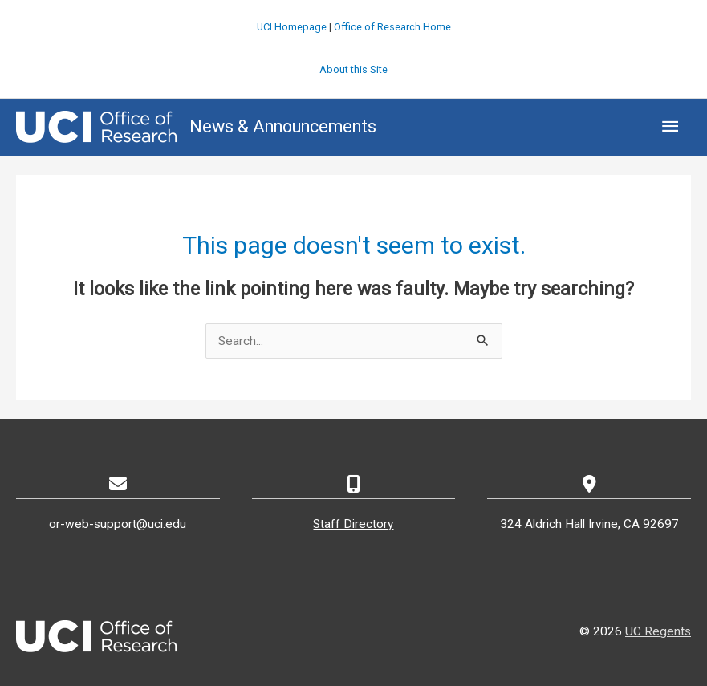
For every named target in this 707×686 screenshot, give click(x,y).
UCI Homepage (292, 27)
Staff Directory (353, 524)
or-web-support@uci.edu (117, 524)
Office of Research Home (392, 27)
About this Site (353, 69)
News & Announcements (282, 126)
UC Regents (658, 631)
